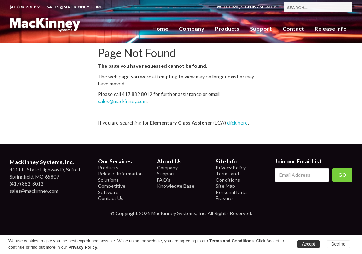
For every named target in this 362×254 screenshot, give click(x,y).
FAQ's (163, 180)
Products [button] (227, 28)
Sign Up (267, 7)
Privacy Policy (231, 167)
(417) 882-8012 (25, 7)
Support (261, 28)
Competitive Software (111, 189)
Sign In (248, 7)
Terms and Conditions (228, 176)
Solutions (108, 180)
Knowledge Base (175, 186)
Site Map (225, 186)
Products (108, 167)
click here (237, 123)
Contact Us (110, 198)
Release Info (331, 28)
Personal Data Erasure (231, 195)
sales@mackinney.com (74, 7)
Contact (293, 28)
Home (160, 28)
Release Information (120, 173)
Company (191, 28)
